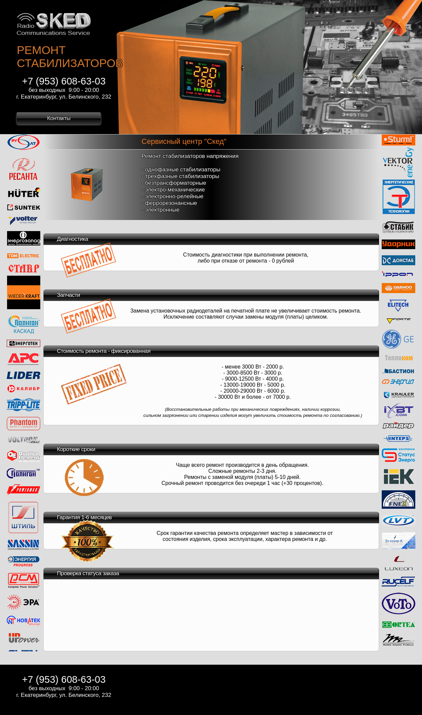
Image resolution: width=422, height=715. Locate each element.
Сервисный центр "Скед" (184, 141)
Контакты (58, 118)
